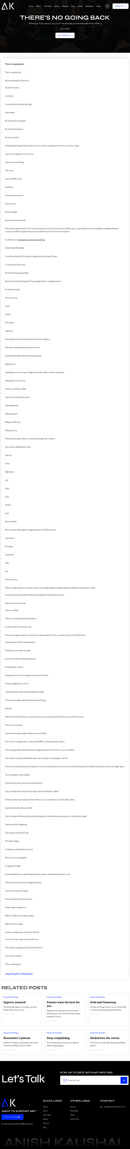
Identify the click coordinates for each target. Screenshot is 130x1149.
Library (80, 6)
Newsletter (90, 6)
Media (99, 6)
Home (31, 6)
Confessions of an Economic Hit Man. (31, 240)
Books (57, 6)
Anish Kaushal (8, 1124)
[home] (7, 6)
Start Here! (48, 6)
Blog (73, 6)
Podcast (65, 6)
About (38, 6)
